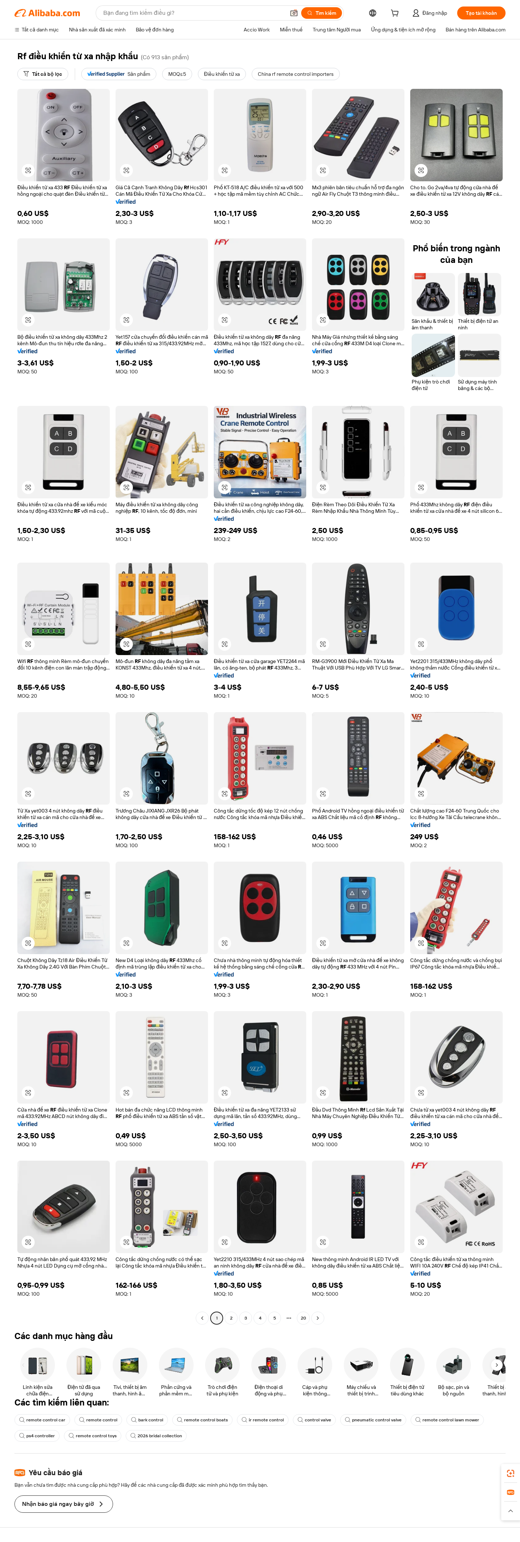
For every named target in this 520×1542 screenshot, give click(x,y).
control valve (314, 1420)
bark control (147, 1420)
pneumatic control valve (373, 1420)
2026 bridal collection (156, 1436)
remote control (98, 1420)
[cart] (396, 14)
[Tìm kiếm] (321, 13)
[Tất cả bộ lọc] (42, 74)
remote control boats (202, 1420)
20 (303, 1318)
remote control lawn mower (447, 1420)
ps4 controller (37, 1436)
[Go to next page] (317, 1318)
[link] (510, 1473)
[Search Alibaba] (193, 13)
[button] (294, 13)
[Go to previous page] (202, 1318)
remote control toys (93, 1436)
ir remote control (263, 1420)
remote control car (42, 1420)
